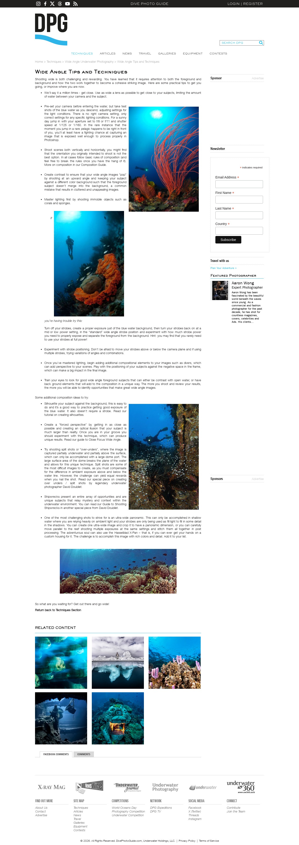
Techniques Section (68, 610)
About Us (41, 807)
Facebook (195, 807)
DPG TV (155, 811)
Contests (218, 53)
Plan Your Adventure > (223, 268)
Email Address (227, 177)
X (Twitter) (195, 811)
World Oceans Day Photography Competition (128, 809)
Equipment (193, 53)
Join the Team (236, 811)
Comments (83, 754)
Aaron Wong (243, 283)
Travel (145, 53)
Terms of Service (209, 840)
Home (39, 61)
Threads (194, 815)
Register (253, 4)
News (127, 53)
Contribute (233, 807)
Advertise (258, 78)
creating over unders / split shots (85, 481)
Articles (107, 53)
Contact (40, 811)
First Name (224, 193)
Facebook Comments (56, 754)
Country (222, 224)
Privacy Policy (187, 840)
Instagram (195, 819)
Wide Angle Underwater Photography (89, 61)
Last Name (224, 208)
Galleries (167, 53)
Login (234, 4)
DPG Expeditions (161, 807)
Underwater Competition (128, 815)
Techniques (82, 53)
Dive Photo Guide (149, 4)
